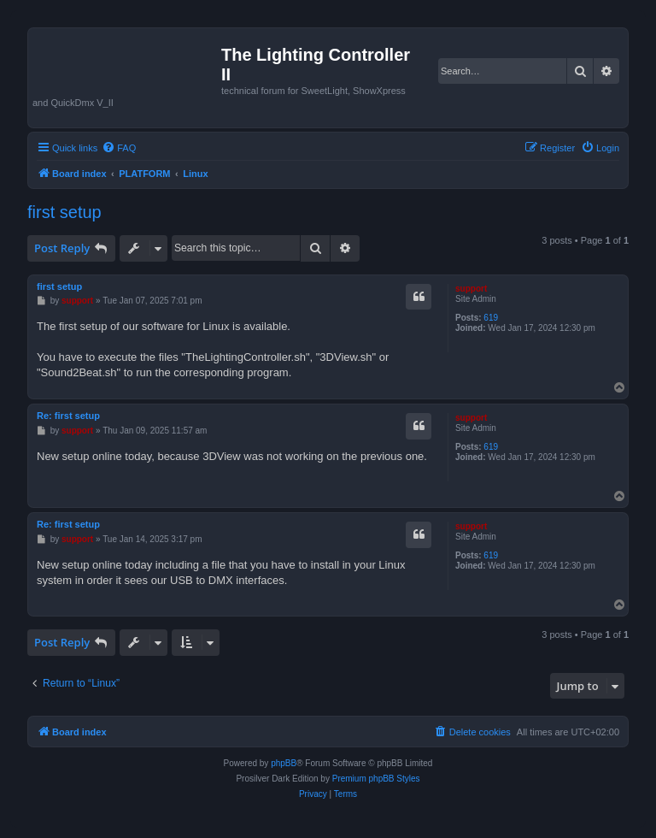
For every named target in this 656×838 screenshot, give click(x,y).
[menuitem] (119, 148)
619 (490, 317)
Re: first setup (68, 415)
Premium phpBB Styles (376, 778)
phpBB (283, 763)
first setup (64, 212)
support (471, 288)
